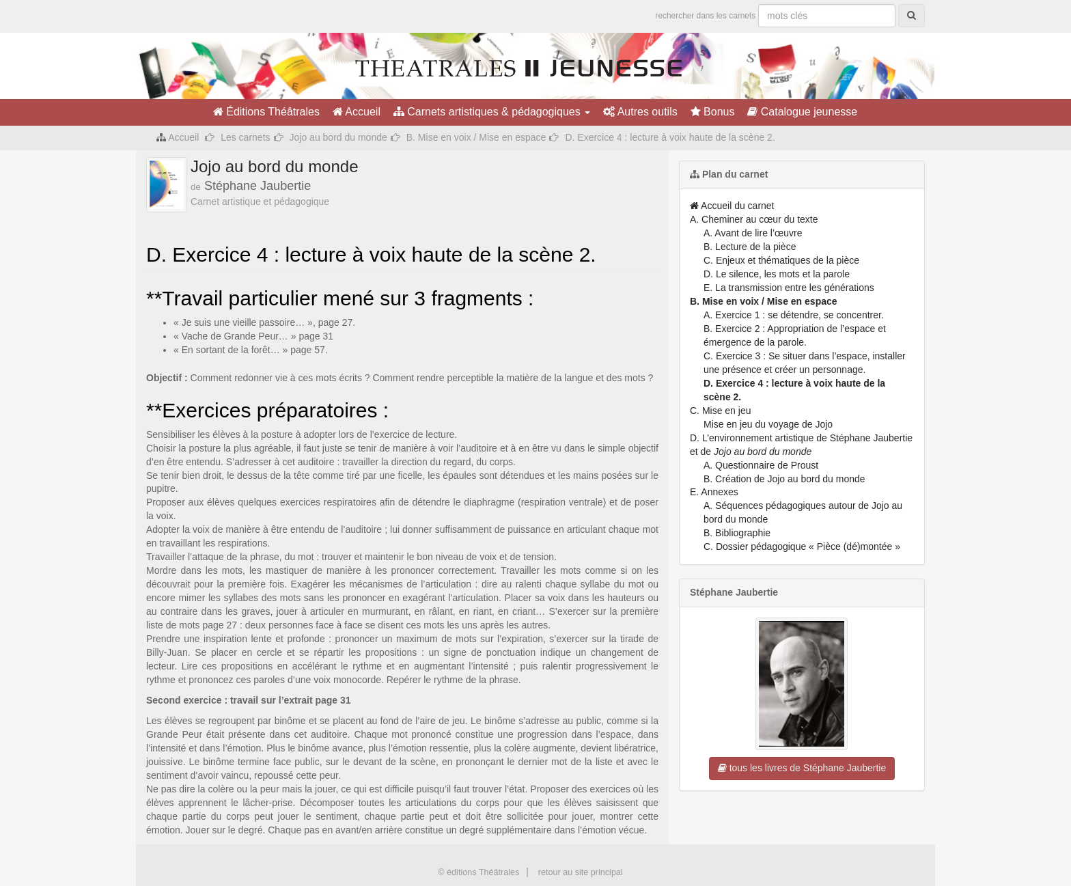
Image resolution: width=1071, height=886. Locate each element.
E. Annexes (714, 491)
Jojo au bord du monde (338, 137)
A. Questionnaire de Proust (761, 465)
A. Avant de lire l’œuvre (753, 232)
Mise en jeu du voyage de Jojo (768, 424)
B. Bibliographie (737, 532)
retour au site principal (580, 872)
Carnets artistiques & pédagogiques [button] (491, 111)
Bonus (713, 111)
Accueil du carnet (732, 205)
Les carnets (245, 137)
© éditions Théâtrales (478, 872)
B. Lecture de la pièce (750, 246)
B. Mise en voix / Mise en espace (476, 137)
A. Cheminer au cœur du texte (754, 219)
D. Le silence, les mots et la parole (777, 273)
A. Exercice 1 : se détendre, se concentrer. (794, 314)
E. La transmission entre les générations (789, 287)
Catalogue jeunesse (802, 111)
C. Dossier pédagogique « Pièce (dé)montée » (802, 546)
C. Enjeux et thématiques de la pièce (781, 260)
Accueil (356, 111)
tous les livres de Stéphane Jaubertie (802, 767)
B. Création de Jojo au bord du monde (784, 478)
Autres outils (640, 111)
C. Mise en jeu (720, 410)
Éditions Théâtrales (266, 111)
